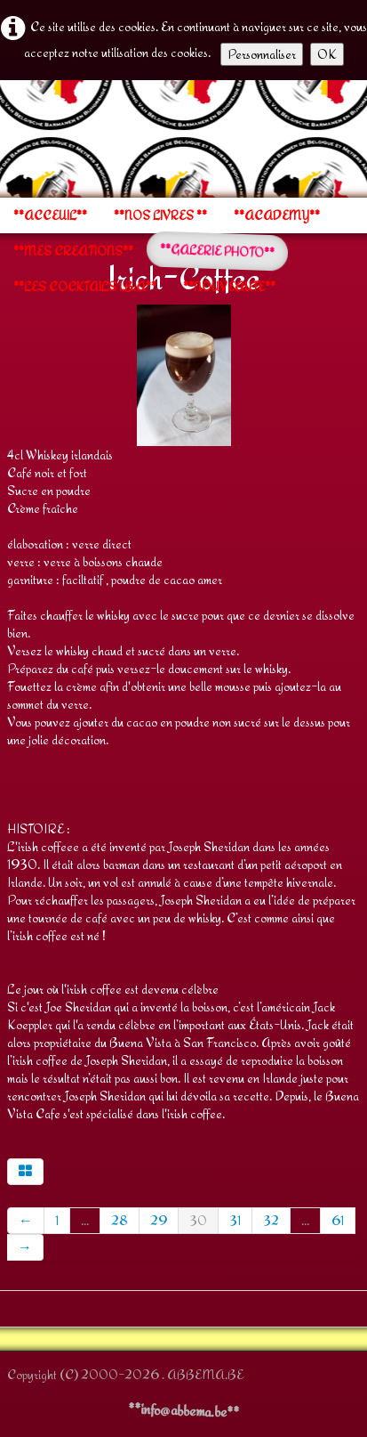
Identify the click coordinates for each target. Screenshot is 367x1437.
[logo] (6, 137)
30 (198, 1220)
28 (119, 1220)
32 (271, 1220)
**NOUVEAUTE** (229, 287)
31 (235, 1220)
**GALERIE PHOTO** (217, 251)
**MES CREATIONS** (73, 251)
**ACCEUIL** (50, 215)
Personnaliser (261, 53)
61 (337, 1220)
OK (327, 53)
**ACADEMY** (277, 215)
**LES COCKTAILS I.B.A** (84, 287)
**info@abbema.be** (184, 1410)
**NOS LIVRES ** (160, 215)
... (85, 1220)
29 (158, 1220)
